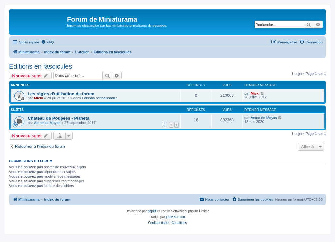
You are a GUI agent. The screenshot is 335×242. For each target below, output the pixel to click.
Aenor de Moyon (47, 123)
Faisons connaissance (100, 98)
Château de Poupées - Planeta (58, 118)
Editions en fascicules (40, 66)
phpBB (152, 211)
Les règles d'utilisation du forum (61, 93)
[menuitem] (47, 42)
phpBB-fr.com (176, 217)
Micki (38, 98)
